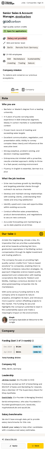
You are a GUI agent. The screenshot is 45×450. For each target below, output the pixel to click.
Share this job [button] (9, 439)
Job (14, 89)
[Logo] (7, 3)
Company (27, 89)
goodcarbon (23, 16)
